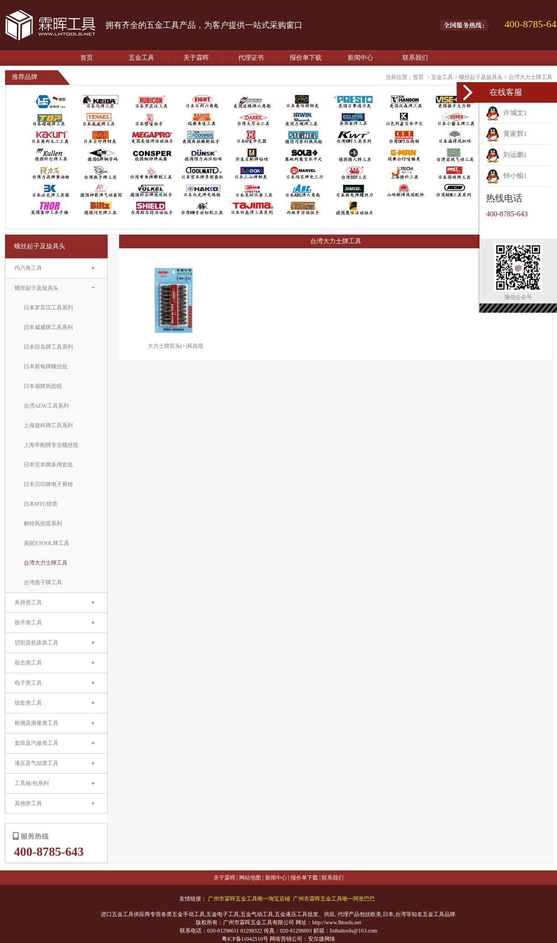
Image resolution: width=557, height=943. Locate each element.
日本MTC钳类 (40, 504)
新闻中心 (360, 57)
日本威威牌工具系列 (48, 327)
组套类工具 (28, 703)
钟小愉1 (506, 175)
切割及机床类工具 (36, 642)
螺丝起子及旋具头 (481, 77)
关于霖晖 (196, 57)
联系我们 (415, 57)
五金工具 (141, 57)
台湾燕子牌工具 (43, 582)
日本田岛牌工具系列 (48, 347)
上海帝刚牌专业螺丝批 (51, 445)
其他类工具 (28, 803)
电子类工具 (28, 683)
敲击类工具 (28, 663)
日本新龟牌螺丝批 (46, 366)
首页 (86, 57)
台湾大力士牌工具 (530, 77)
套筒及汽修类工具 (36, 743)
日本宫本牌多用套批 (48, 464)
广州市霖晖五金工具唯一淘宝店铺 (249, 899)
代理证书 (251, 57)
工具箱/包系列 (32, 783)
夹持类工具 (28, 602)
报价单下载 (306, 57)
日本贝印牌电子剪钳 (48, 484)
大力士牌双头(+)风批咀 (176, 346)
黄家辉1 (506, 133)
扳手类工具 (28, 622)
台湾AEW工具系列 (46, 406)
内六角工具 (28, 268)
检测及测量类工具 (36, 723)
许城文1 (506, 112)
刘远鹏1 (506, 154)
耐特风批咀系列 (43, 523)
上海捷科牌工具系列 (48, 425)
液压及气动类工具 (36, 763)
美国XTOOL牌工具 (46, 543)
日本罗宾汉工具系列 (48, 307)
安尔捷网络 (321, 939)
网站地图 (250, 878)
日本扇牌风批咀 (43, 386)
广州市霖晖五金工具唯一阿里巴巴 (334, 899)
